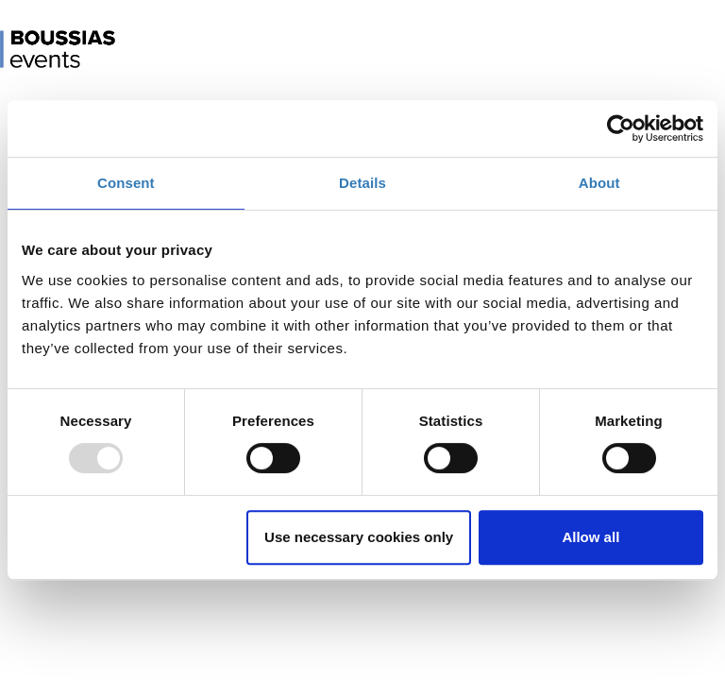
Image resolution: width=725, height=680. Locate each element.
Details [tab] (362, 183)
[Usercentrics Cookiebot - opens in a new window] (620, 128)
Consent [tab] (126, 183)
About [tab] (599, 183)
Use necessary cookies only (358, 537)
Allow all (590, 537)
